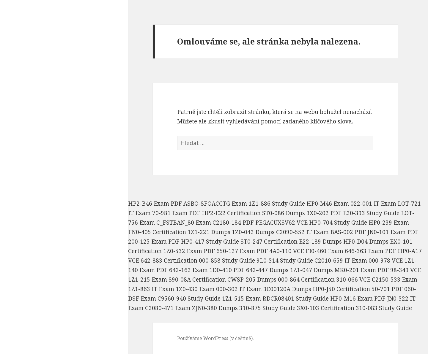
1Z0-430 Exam (195, 289)
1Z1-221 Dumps (209, 232)
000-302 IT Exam (239, 289)
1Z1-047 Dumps (311, 270)
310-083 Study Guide (384, 308)
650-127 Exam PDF (242, 251)
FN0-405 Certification (157, 232)
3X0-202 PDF (324, 213)
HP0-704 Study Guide (338, 222)
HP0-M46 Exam (327, 203)
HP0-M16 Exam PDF (357, 298)
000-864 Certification (306, 279)
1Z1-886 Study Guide (276, 203)
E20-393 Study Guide (371, 213)
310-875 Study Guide (267, 308)
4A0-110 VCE (286, 251)
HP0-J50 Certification (341, 289)
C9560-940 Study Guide (189, 298)
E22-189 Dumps (320, 241)
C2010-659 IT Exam (340, 260)
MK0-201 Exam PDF (361, 270)
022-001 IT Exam (373, 203)
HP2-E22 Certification (231, 213)
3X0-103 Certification (325, 308)
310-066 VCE (353, 279)
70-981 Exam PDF (176, 213)
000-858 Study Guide (227, 260)
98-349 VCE (405, 270)
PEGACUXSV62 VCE (281, 222)
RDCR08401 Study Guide (295, 298)
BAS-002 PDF (348, 232)
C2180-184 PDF (233, 222)
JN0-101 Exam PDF (392, 232)
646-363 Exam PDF (370, 251)
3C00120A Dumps (287, 289)
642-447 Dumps (267, 270)
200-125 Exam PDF (154, 241)
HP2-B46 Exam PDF (155, 203)
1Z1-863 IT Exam (151, 289)
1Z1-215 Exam (147, 279)
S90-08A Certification (197, 279)
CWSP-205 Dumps (251, 279)
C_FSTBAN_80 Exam (183, 222)
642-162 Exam (188, 270)
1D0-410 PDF (227, 270)
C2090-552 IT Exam (302, 232)
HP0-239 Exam (389, 222)
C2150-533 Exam (394, 279)
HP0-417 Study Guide (210, 241)
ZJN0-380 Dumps (215, 308)
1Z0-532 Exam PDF (189, 251)
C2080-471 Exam (168, 308)
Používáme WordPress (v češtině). (215, 338)
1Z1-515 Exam (241, 298)
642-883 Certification (169, 260)
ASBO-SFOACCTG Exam (215, 203)
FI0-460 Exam (324, 251)
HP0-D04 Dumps (365, 241)
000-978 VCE (386, 260)
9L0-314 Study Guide (285, 260)
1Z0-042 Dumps (253, 232)
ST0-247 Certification (269, 241)
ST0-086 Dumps (283, 213)
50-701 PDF (387, 289)
